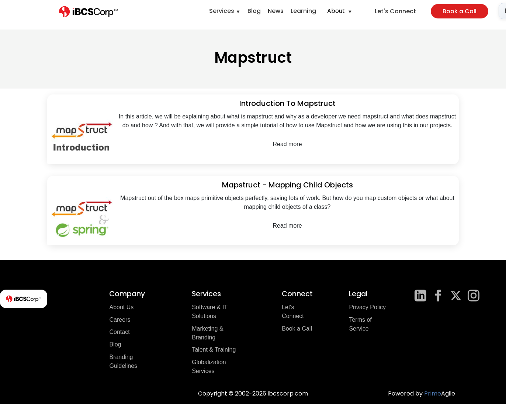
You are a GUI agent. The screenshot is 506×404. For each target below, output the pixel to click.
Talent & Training (214, 349)
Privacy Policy (367, 307)
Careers (119, 320)
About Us (121, 307)
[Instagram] (473, 295)
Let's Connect (395, 11)
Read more (287, 144)
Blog (254, 11)
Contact (119, 332)
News (276, 11)
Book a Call (459, 11)
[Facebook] (438, 295)
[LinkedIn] (420, 295)
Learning (303, 11)
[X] (456, 295)
